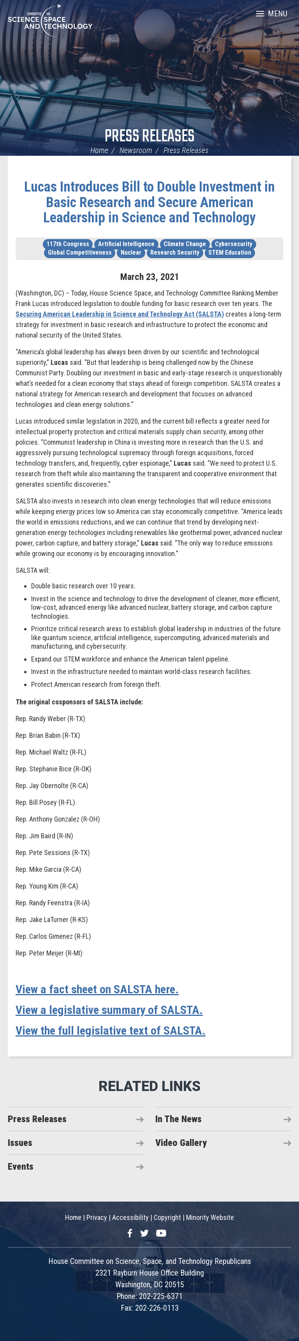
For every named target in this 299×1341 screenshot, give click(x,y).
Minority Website (210, 1217)
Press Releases (150, 136)
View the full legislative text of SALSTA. (111, 1030)
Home (99, 150)
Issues (20, 1142)
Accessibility (130, 1217)
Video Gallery (181, 1142)
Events (20, 1166)
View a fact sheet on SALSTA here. (97, 989)
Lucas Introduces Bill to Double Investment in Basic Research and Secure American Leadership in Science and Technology (149, 202)
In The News (178, 1119)
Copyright (167, 1217)
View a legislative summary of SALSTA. (109, 1010)
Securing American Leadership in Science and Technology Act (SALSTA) (120, 314)
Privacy (96, 1217)
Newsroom (136, 150)
